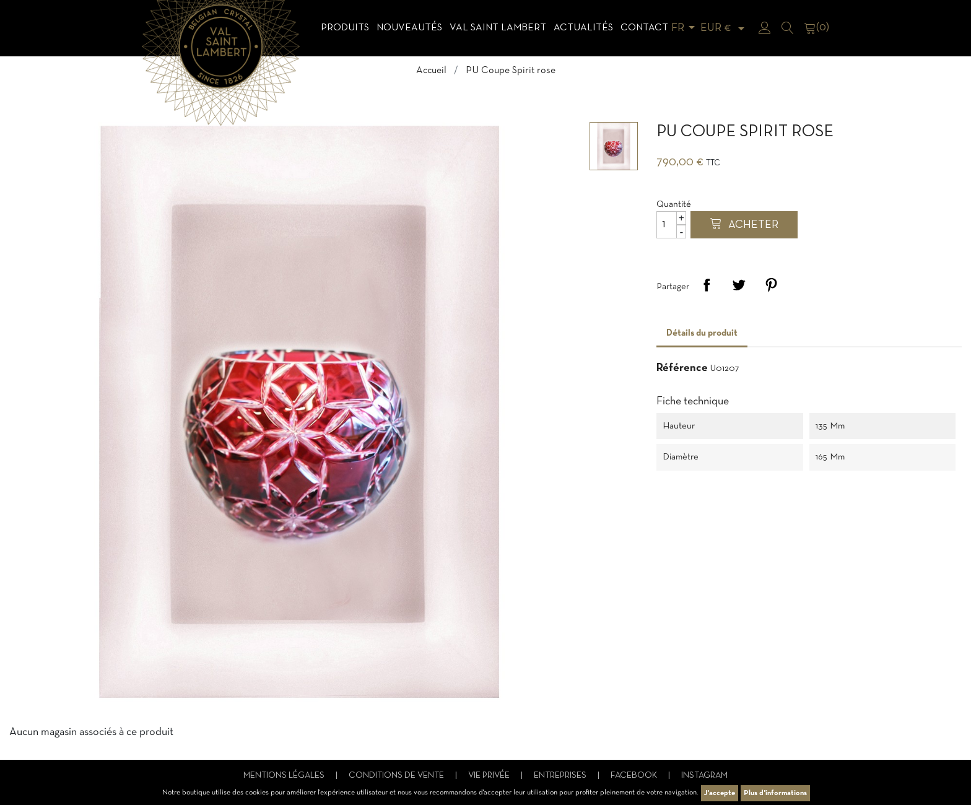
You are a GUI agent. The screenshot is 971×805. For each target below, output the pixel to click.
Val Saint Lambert (498, 28)
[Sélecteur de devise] (724, 28)
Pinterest (771, 284)
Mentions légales (284, 776)
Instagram (704, 776)
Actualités (583, 28)
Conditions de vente (397, 776)
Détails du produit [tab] (702, 333)
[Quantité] (671, 224)
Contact (644, 28)
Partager (706, 284)
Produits (345, 28)
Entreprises (561, 776)
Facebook (635, 776)
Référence (682, 368)
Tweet (738, 284)
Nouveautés (409, 28)
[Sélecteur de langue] (685, 28)
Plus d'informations (775, 793)
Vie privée (490, 776)
